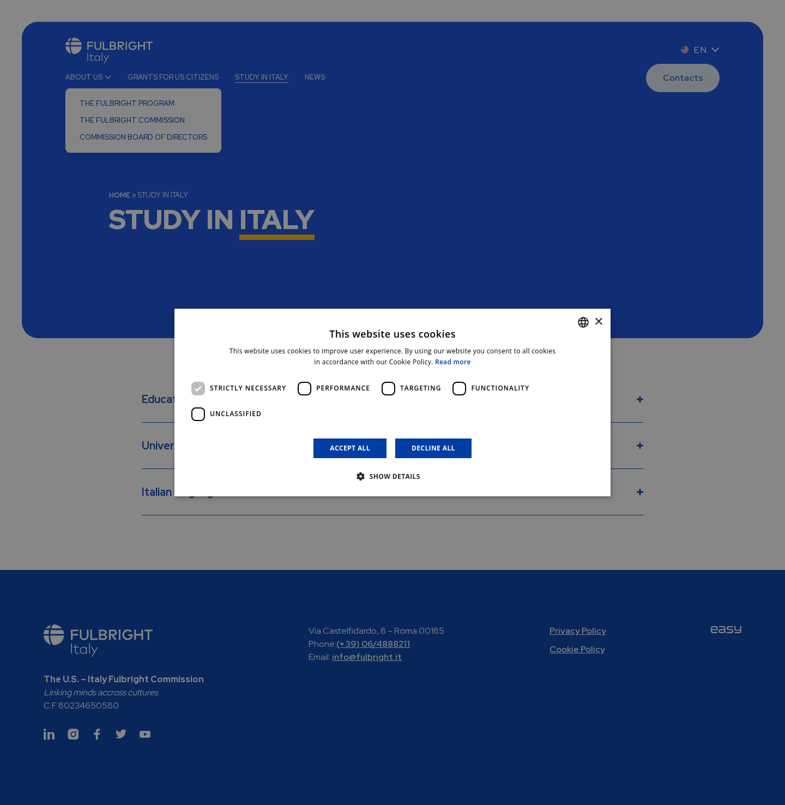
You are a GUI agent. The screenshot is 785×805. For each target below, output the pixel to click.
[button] (392, 476)
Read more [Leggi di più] (453, 362)
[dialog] (392, 402)
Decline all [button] (433, 448)
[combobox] (583, 322)
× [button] (598, 322)
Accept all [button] (350, 448)
